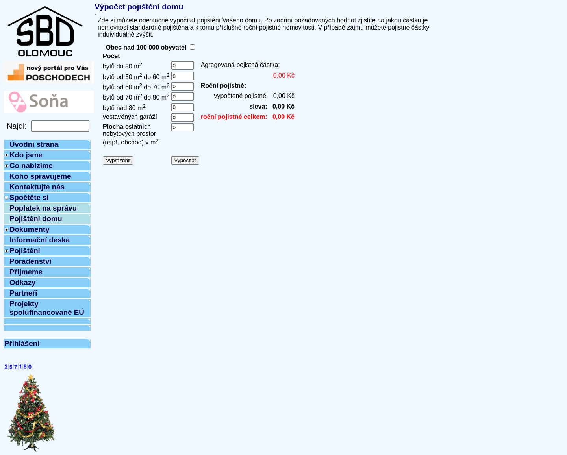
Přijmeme (26, 272)
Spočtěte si (29, 197)
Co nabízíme (31, 165)
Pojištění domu (35, 219)
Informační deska (39, 240)
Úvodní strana (33, 144)
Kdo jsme (26, 155)
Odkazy (22, 282)
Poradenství (30, 261)
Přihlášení (21, 343)
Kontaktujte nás (37, 187)
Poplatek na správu (43, 208)
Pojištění (24, 250)
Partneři (23, 293)
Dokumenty (29, 229)
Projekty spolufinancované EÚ (46, 308)
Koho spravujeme (40, 176)
